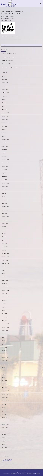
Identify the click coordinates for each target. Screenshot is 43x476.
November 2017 (5, 290)
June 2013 (4, 437)
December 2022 (5, 159)
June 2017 (4, 303)
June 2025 (4, 99)
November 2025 (5, 86)
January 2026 (4, 79)
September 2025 (5, 92)
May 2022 (4, 173)
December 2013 (5, 421)
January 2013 (4, 451)
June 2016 (4, 337)
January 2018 (4, 283)
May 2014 (4, 407)
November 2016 (5, 327)
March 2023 (4, 156)
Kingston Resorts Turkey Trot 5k (9, 63)
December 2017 (5, 287)
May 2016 (4, 340)
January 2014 (4, 417)
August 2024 (4, 126)
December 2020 (5, 206)
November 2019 (5, 220)
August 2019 (4, 226)
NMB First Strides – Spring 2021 (12, 11)
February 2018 (5, 280)
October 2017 (5, 293)
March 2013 (4, 447)
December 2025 (5, 82)
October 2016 (5, 330)
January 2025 (4, 109)
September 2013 (5, 431)
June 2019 (4, 233)
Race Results (19, 13)
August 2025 (4, 96)
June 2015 (4, 370)
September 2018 (5, 263)
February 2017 (5, 317)
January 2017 (4, 320)
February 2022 (5, 176)
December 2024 (5, 112)
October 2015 (5, 360)
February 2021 (5, 200)
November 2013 (5, 424)
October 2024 (5, 119)
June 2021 (4, 193)
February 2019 (5, 246)
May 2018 (4, 270)
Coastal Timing (12, 13)
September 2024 (5, 122)
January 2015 (4, 387)
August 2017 (4, 300)
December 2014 (5, 390)
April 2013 (4, 444)
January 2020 (4, 213)
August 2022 (4, 169)
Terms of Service (25, 472)
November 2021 (5, 183)
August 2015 (4, 367)
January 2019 (4, 250)
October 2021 (5, 186)
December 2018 (5, 253)
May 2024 (4, 133)
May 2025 (4, 102)
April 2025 (4, 106)
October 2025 (5, 89)
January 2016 (4, 350)
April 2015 (4, 377)
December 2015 (5, 354)
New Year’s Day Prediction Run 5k (9, 57)
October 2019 (5, 223)
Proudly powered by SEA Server (33, 473)
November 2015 (5, 357)
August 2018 (4, 266)
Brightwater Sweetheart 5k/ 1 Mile (9, 53)
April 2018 (4, 273)
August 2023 (4, 149)
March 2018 (4, 277)
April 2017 (4, 310)
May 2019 (4, 236)
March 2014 (4, 414)
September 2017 (5, 297)
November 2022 (5, 163)
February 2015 (5, 384)
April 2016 (4, 344)
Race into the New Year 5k (7, 60)
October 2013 (5, 427)
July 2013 (4, 434)
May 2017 (4, 307)
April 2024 (4, 136)
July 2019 (4, 230)
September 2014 (5, 400)
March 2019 (4, 243)
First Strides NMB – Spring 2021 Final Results (10, 36)
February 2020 (5, 210)
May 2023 (4, 153)
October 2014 (5, 397)
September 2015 (5, 364)
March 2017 (4, 313)
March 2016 (4, 347)
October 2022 (5, 166)
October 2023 (5, 146)
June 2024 (4, 129)
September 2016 (5, 333)
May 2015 (4, 374)
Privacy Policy (17, 472)
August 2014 (4, 404)
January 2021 (4, 203)
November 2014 (5, 394)
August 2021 (4, 189)
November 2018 (5, 256)
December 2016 (5, 323)
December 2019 (5, 216)
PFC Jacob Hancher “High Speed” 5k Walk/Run (11, 67)
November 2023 (5, 143)
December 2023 (5, 139)
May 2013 (4, 441)
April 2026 (4, 76)
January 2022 (4, 179)
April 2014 (4, 411)
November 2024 (5, 116)
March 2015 (4, 380)
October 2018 (5, 260)
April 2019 (4, 240)
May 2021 (4, 196)
